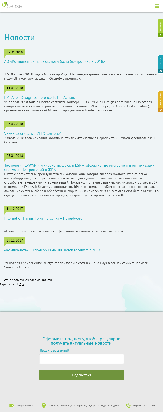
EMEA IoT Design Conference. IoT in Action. (39, 97)
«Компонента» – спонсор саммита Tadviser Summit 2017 (52, 250)
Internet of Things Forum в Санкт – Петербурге (43, 218)
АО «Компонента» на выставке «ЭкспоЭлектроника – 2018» (54, 61)
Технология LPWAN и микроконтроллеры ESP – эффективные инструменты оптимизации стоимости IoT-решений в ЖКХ (79, 167)
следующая (38, 280)
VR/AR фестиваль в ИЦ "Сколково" (32, 133)
